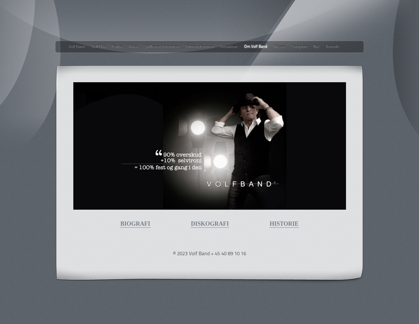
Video (133, 47)
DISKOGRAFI (210, 223)
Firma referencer (200, 47)
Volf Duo (99, 47)
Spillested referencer (162, 47)
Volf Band (77, 47)
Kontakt (332, 47)
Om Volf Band (255, 47)
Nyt (316, 47)
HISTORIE (284, 223)
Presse (279, 47)
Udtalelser (229, 47)
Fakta (117, 47)
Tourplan (299, 47)
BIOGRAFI (135, 223)
